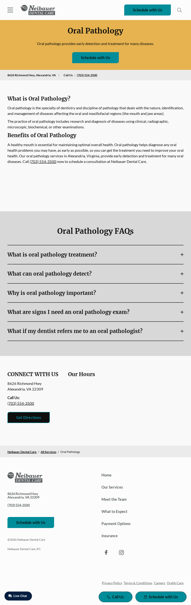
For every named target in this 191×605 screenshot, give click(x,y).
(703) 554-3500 (87, 75)
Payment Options (116, 523)
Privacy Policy (112, 583)
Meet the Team (114, 499)
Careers (159, 583)
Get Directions (28, 417)
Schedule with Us (147, 10)
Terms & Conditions (138, 583)
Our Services (112, 487)
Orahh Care (175, 583)
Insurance (109, 535)
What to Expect (114, 511)
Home (106, 475)
